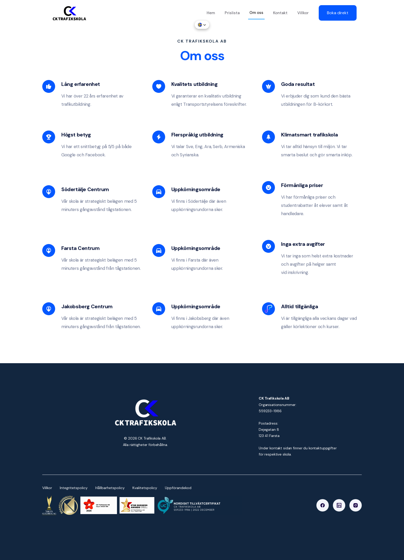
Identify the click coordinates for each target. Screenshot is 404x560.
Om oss (256, 12)
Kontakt (280, 12)
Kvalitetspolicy (144, 487)
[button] (202, 25)
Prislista (232, 12)
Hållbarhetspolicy (110, 487)
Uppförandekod (178, 487)
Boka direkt (337, 12)
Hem (211, 12)
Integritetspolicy (74, 487)
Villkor (303, 12)
